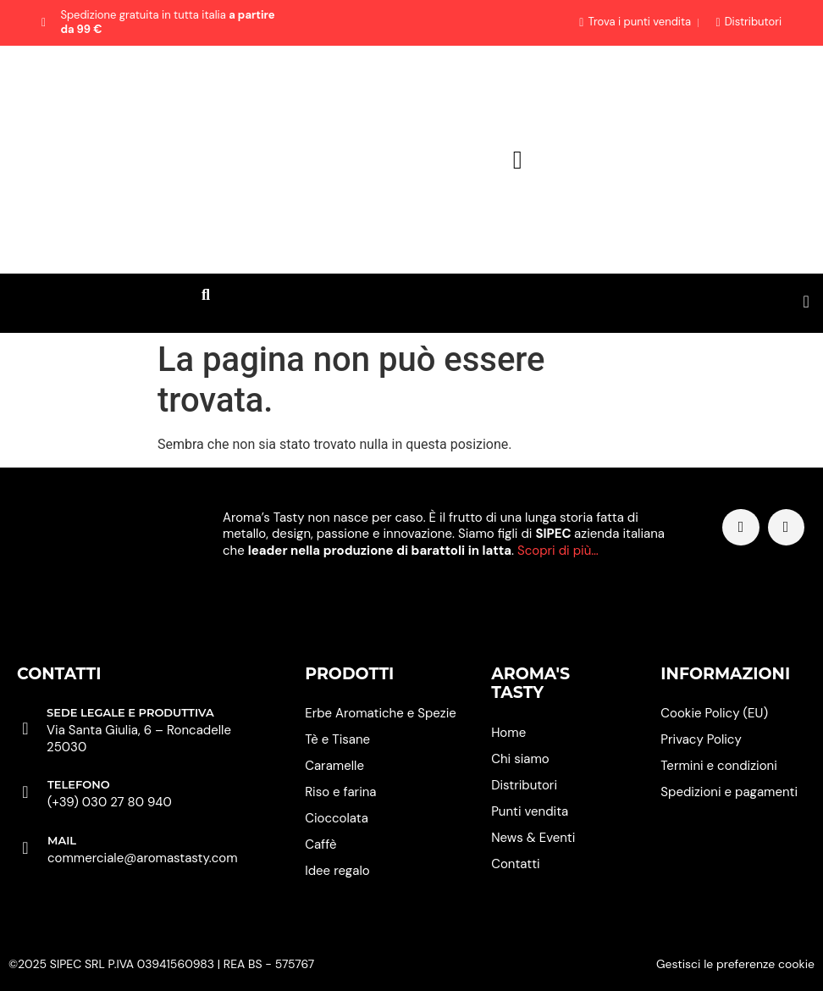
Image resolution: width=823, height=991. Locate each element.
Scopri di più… (558, 550)
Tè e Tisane (337, 739)
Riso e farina (340, 791)
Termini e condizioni (718, 765)
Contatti (515, 863)
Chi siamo (520, 758)
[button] (205, 294)
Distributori (524, 785)
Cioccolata (336, 818)
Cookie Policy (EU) (714, 713)
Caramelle (334, 765)
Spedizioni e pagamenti (729, 791)
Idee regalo (337, 870)
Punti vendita (529, 811)
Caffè (320, 844)
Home (508, 732)
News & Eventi (533, 837)
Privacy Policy (700, 739)
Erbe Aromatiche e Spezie (380, 713)
